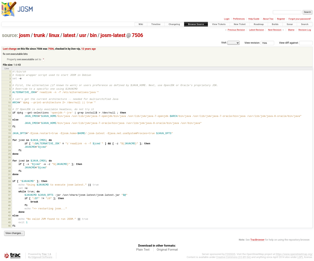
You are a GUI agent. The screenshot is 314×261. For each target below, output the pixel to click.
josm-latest (113, 35)
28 (9, 164)
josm (24, 35)
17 (9, 126)
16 (9, 123)
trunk (39, 35)
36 (9, 191)
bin (93, 35)
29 (9, 168)
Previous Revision (236, 30)
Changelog (174, 24)
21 (9, 140)
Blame (291, 30)
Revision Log (304, 30)
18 (9, 130)
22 (9, 144)
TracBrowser (257, 239)
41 (9, 209)
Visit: (224, 42)
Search (304, 24)
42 (9, 212)
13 (9, 113)
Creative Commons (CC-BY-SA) (233, 257)
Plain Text (143, 250)
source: (10, 35)
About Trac (268, 19)
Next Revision (274, 30)
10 (9, 102)
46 (9, 226)
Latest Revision (256, 30)
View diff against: (296, 42)
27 (9, 161)
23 (9, 147)
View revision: (252, 42)
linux (54, 35)
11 (9, 106)
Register (281, 19)
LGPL (300, 257)
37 (9, 195)
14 (9, 116)
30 (9, 171)
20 (9, 137)
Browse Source (196, 24)
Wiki (141, 24)
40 (9, 205)
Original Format (167, 250)
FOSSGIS (230, 254)
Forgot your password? (300, 19)
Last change (10, 48)
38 (9, 198)
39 (9, 202)
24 (9, 150)
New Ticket (240, 24)
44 (9, 219)
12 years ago (88, 48)
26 (9, 157)
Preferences (239, 19)
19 (9, 133)
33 (9, 181)
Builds (275, 24)
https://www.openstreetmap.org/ (294, 254)
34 (9, 185)
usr (82, 35)
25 (9, 154)
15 (9, 119)
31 (9, 174)
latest (69, 35)
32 (9, 178)
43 (9, 215)
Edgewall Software (41, 257)
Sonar (290, 24)
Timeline (155, 24)
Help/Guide (253, 19)
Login (226, 19)
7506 (137, 35)
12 (9, 109)
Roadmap (259, 24)
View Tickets (218, 24)
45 (9, 222)
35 (9, 188)
